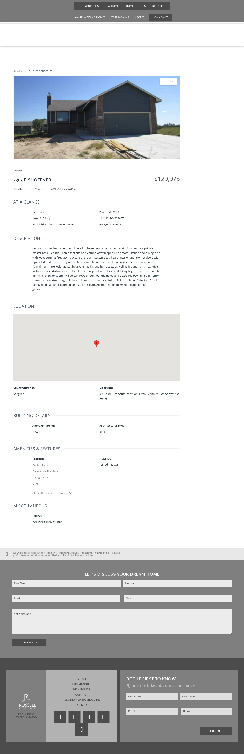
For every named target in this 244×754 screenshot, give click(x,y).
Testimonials (120, 17)
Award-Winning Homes (90, 17)
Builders (157, 6)
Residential (19, 71)
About (139, 17)
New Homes (112, 6)
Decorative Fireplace (45, 471)
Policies (81, 705)
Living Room (40, 477)
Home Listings (136, 6)
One (35, 483)
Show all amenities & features (52, 493)
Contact (81, 694)
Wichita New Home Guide (81, 700)
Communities (90, 6)
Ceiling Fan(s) (40, 465)
